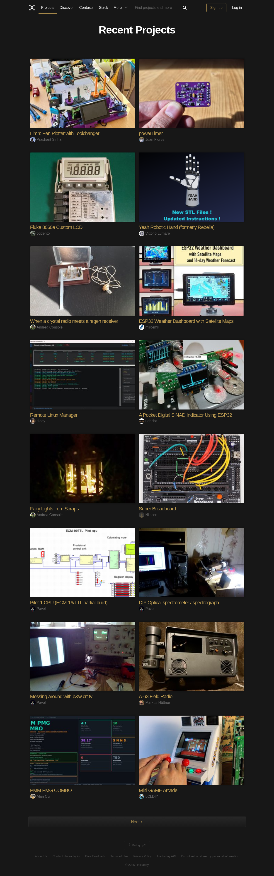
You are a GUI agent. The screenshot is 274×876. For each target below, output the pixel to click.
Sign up (216, 8)
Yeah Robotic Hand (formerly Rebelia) (177, 227)
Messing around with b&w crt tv (61, 696)
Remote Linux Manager (54, 415)
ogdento (40, 233)
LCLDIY (148, 796)
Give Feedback (95, 856)
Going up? (137, 845)
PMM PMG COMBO (51, 790)
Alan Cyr (40, 796)
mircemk (149, 327)
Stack (103, 8)
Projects (47, 8)
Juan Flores (152, 139)
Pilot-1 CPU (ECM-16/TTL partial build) (68, 602)
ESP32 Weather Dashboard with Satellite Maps (186, 321)
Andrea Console (46, 327)
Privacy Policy (142, 856)
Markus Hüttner (154, 703)
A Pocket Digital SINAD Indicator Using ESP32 (185, 415)
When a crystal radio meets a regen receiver (74, 321)
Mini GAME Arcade (158, 790)
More (122, 7)
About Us (41, 856)
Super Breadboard (157, 509)
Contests (86, 8)
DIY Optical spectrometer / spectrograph (179, 602)
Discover (67, 8)
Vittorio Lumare (154, 233)
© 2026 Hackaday (137, 864)
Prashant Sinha (45, 139)
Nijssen (148, 515)
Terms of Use (119, 856)
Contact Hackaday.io (66, 856)
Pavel (38, 609)
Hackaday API (166, 856)
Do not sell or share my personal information (210, 856)
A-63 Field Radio (155, 696)
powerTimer (151, 133)
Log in (237, 8)
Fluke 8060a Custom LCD (56, 227)
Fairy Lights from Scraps (54, 509)
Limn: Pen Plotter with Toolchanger (64, 133)
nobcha (148, 421)
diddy (37, 421)
